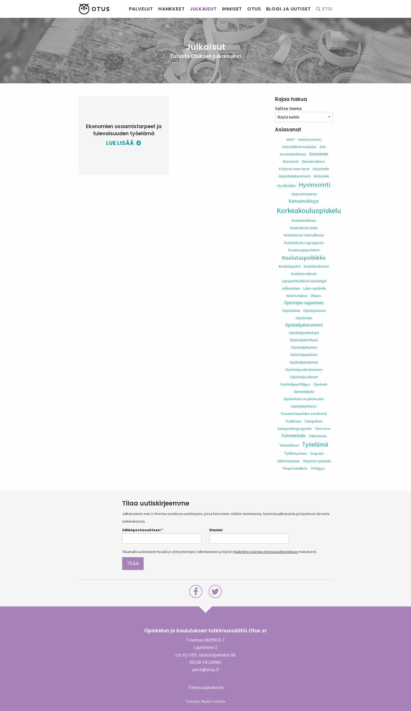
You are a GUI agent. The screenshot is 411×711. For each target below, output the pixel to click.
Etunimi (216, 530)
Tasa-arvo (322, 428)
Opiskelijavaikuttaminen (304, 369)
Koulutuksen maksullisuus (304, 235)
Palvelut (141, 9)
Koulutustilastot (316, 266)
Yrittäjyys (318, 468)
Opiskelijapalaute (303, 354)
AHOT (290, 139)
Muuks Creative (213, 701)
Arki (323, 146)
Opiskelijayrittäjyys (295, 384)
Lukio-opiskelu (314, 288)
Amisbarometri (309, 139)
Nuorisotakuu (296, 295)
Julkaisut (203, 9)
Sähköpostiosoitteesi (142, 530)
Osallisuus (293, 421)
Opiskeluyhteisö (304, 406)
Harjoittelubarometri (295, 176)
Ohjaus (315, 295)
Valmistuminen (288, 461)
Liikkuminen (291, 288)
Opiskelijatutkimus (303, 362)
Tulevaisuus (318, 435)
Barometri (291, 161)
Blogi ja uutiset (288, 9)
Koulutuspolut (290, 266)
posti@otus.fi (205, 669)
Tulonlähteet (289, 445)
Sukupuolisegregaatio (294, 428)
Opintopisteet (314, 310)
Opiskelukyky (304, 391)
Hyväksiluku (286, 185)
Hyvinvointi (314, 185)
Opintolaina (291, 310)
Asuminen (318, 154)
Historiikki (321, 176)
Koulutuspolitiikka (304, 257)
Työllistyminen (295, 453)
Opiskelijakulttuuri (304, 340)
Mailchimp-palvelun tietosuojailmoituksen (266, 551)
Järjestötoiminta (304, 194)
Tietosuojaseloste (205, 687)
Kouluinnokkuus (304, 220)
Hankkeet (171, 9)
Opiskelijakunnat (304, 347)
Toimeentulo (293, 435)
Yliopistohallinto (295, 468)
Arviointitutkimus (293, 154)
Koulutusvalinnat (304, 273)
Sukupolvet (313, 421)
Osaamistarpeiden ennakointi (304, 413)
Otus (254, 9)
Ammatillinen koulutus (299, 146)
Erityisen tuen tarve (294, 168)
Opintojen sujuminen (304, 303)
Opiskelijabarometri (304, 325)
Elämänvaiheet (313, 161)
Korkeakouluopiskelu (309, 210)
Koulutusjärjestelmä (304, 250)
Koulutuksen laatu (304, 227)
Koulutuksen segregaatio (304, 242)
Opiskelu (320, 384)
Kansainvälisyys (304, 201)
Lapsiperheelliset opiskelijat (304, 281)
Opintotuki (304, 318)
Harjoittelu (321, 168)
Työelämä (315, 444)
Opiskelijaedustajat (304, 332)
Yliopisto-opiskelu (317, 461)
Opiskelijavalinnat (304, 377)
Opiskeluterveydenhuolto (304, 399)
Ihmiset (232, 9)
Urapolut (316, 453)
